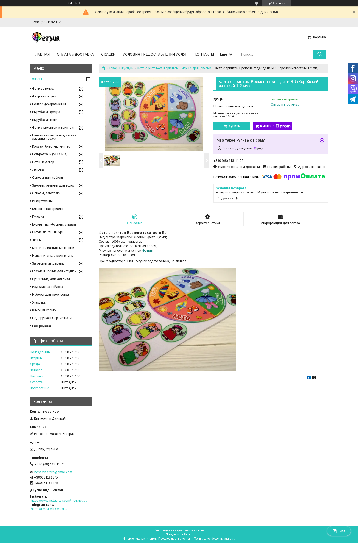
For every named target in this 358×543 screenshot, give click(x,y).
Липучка (38, 170)
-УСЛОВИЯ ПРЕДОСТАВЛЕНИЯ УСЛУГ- (155, 54)
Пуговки (38, 216)
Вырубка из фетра (46, 112)
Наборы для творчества (50, 294)
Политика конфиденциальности (214, 538)
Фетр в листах (43, 88)
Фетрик (147, 250)
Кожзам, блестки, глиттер (51, 146)
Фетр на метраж (44, 96)
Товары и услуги (121, 68)
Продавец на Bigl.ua (179, 534)
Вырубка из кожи (44, 120)
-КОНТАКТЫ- (204, 54)
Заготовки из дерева (48, 263)
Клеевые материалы (47, 209)
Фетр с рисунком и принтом (157, 68)
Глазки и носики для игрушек (54, 271)
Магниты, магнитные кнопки (53, 248)
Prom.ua (199, 530)
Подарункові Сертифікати (52, 318)
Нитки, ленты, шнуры (48, 232)
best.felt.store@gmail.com (53, 472)
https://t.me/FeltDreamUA (49, 509)
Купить (234, 126)
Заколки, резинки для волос (53, 185)
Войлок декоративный (49, 104)
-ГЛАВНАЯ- (41, 54)
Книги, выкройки (44, 310)
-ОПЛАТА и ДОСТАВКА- (75, 54)
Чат (339, 531)
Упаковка (38, 302)
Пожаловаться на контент (175, 538)
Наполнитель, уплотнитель (52, 255)
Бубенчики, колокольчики (51, 279)
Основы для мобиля (47, 177)
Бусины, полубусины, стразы (54, 224)
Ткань (36, 240)
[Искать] (319, 54)
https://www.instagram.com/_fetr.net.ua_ (60, 500)
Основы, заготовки (46, 193)
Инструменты (42, 201)
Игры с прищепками (196, 68)
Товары (36, 79)
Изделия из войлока (47, 287)
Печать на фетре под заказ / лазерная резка (54, 137)
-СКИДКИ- (108, 54)
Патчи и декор (43, 162)
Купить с (275, 126)
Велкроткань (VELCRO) (49, 154)
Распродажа (41, 326)
